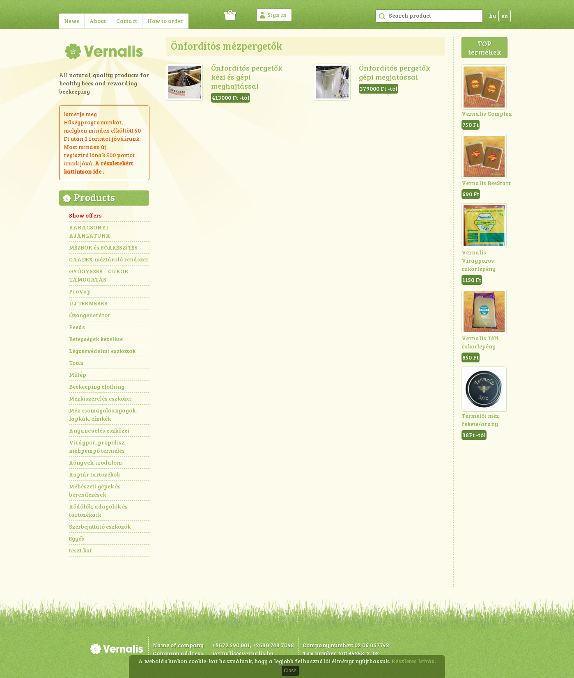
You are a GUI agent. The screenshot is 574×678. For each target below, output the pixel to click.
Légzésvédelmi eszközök (102, 351)
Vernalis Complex (486, 113)
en (504, 16)
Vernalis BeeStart (486, 183)
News (71, 21)
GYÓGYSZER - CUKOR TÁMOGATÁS (99, 275)
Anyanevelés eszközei (99, 430)
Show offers (85, 215)
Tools (76, 362)
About (98, 21)
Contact (126, 21)
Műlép (77, 374)
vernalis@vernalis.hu (242, 653)
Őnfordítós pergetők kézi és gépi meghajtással (246, 77)
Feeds (77, 327)
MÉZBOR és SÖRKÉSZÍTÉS (103, 247)
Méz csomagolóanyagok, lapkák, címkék (103, 414)
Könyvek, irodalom (95, 462)
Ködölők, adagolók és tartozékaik (98, 510)
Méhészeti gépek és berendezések (95, 490)
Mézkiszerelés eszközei (100, 398)
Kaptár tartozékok (94, 474)
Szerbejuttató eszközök (100, 526)
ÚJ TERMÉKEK (88, 303)
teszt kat (80, 550)
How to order (165, 21)
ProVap (80, 291)
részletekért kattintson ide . (98, 167)
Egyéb (77, 538)
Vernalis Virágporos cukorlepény (478, 260)
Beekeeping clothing (96, 386)
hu (492, 15)
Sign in (277, 14)
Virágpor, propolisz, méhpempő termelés (97, 446)
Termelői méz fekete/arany (480, 420)
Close (290, 670)
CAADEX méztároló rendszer (109, 259)
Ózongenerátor (89, 315)
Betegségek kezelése (96, 339)
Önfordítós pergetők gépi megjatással (394, 72)
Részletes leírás (412, 661)
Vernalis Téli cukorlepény (479, 342)
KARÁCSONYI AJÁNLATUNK (89, 231)
